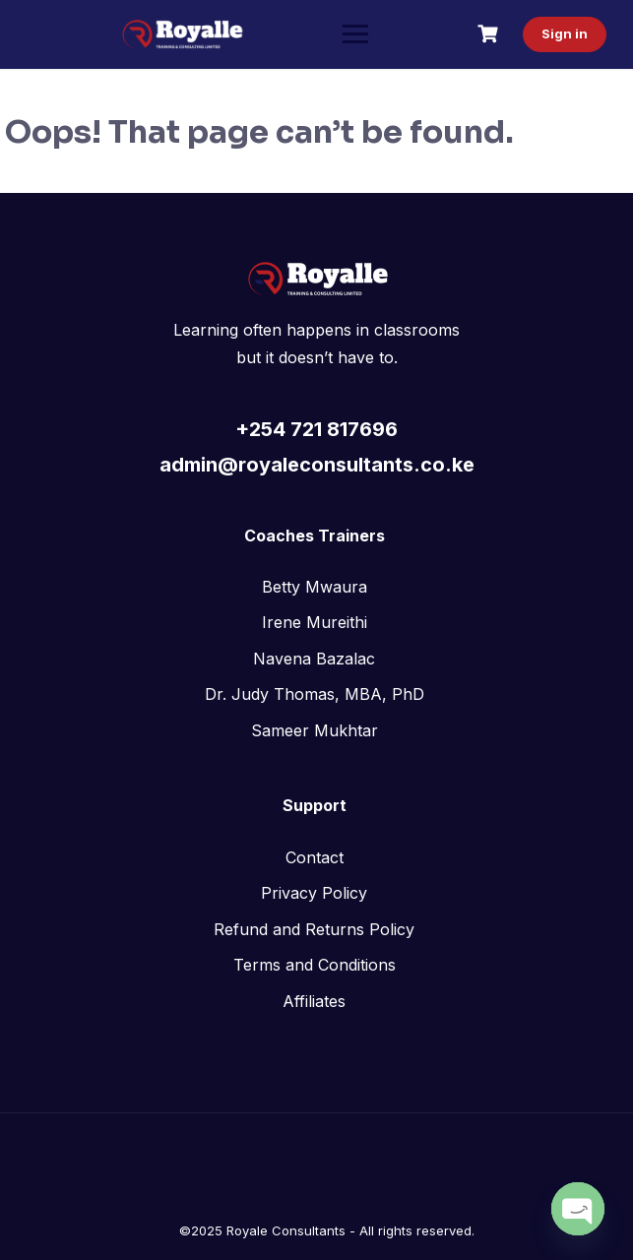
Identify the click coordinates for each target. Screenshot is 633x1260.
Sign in (561, 33)
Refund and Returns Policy (314, 929)
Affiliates (314, 1001)
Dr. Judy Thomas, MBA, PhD (314, 694)
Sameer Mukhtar (314, 730)
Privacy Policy (314, 893)
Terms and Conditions (314, 965)
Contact (314, 857)
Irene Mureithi (314, 622)
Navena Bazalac (314, 658)
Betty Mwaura (314, 587)
